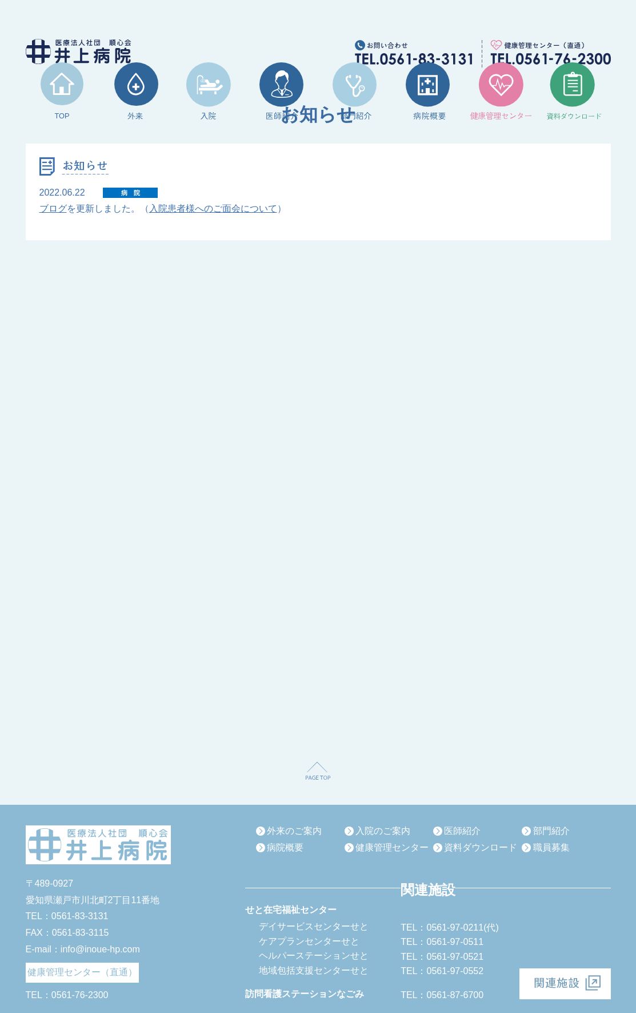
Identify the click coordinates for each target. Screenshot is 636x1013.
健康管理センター (392, 847)
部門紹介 (551, 831)
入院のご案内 (382, 831)
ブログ (53, 208)
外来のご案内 (294, 831)
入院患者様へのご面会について (213, 208)
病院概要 (285, 847)
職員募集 (551, 847)
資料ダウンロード (480, 847)
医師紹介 (462, 831)
